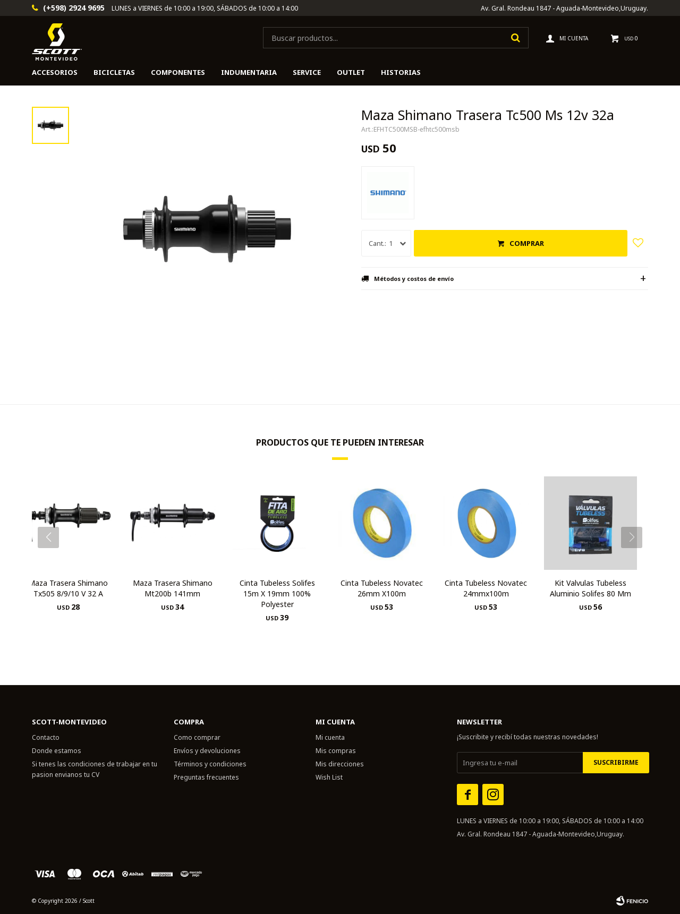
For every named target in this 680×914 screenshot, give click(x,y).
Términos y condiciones (210, 763)
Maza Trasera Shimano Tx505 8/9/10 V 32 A (68, 588)
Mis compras (336, 750)
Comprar (526, 243)
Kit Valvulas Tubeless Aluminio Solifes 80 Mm (590, 588)
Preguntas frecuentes (206, 777)
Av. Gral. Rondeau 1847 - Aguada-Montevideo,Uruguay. (564, 8)
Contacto (46, 737)
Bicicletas (114, 72)
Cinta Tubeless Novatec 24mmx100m (486, 588)
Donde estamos (56, 750)
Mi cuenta (330, 737)
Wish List (329, 777)
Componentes (178, 72)
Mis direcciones (340, 763)
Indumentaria (249, 72)
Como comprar (197, 737)
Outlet (351, 72)
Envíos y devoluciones (207, 750)
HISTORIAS (401, 72)
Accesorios (55, 72)
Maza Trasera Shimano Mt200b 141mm (172, 588)
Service (307, 72)
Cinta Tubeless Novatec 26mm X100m (382, 588)
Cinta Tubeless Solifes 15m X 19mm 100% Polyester (277, 593)
